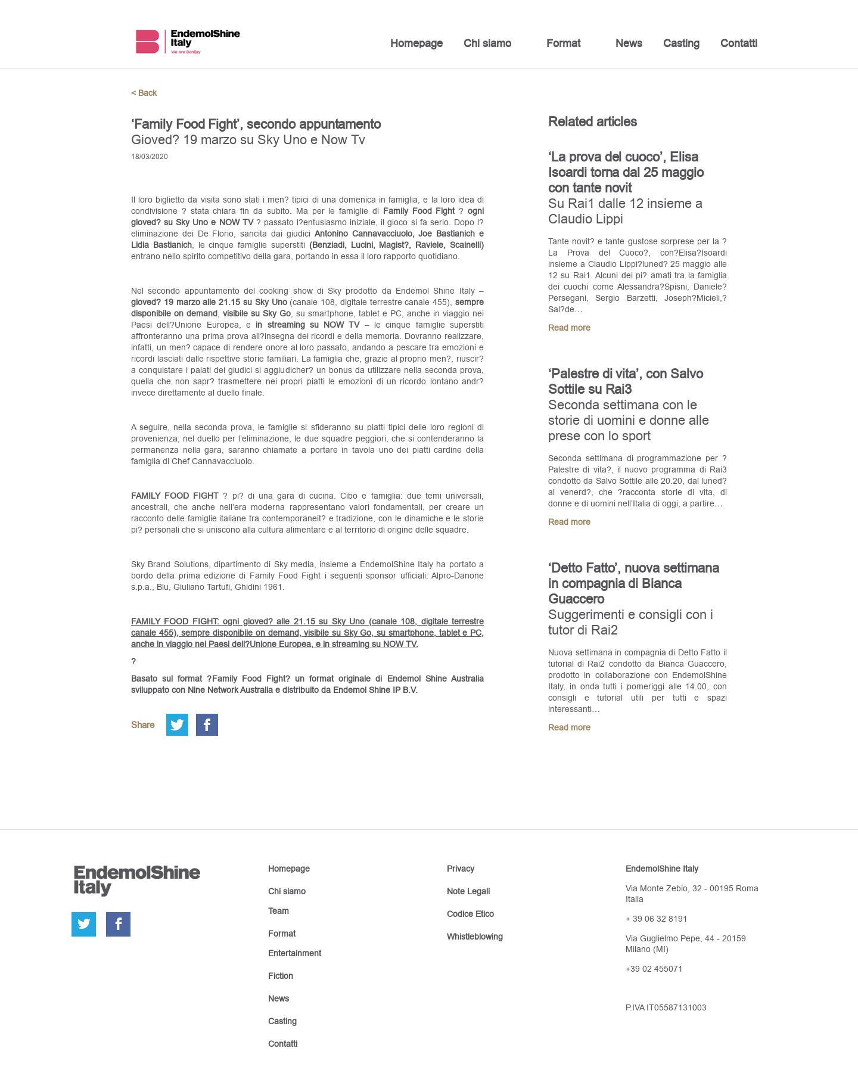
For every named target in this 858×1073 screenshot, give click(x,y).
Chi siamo (487, 43)
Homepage (416, 43)
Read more (569, 327)
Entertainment (294, 953)
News (628, 43)
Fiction (280, 976)
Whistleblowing (475, 936)
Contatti (738, 43)
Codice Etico (470, 914)
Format (563, 43)
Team (278, 911)
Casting (681, 43)
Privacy (460, 868)
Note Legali (468, 891)
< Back (144, 93)
